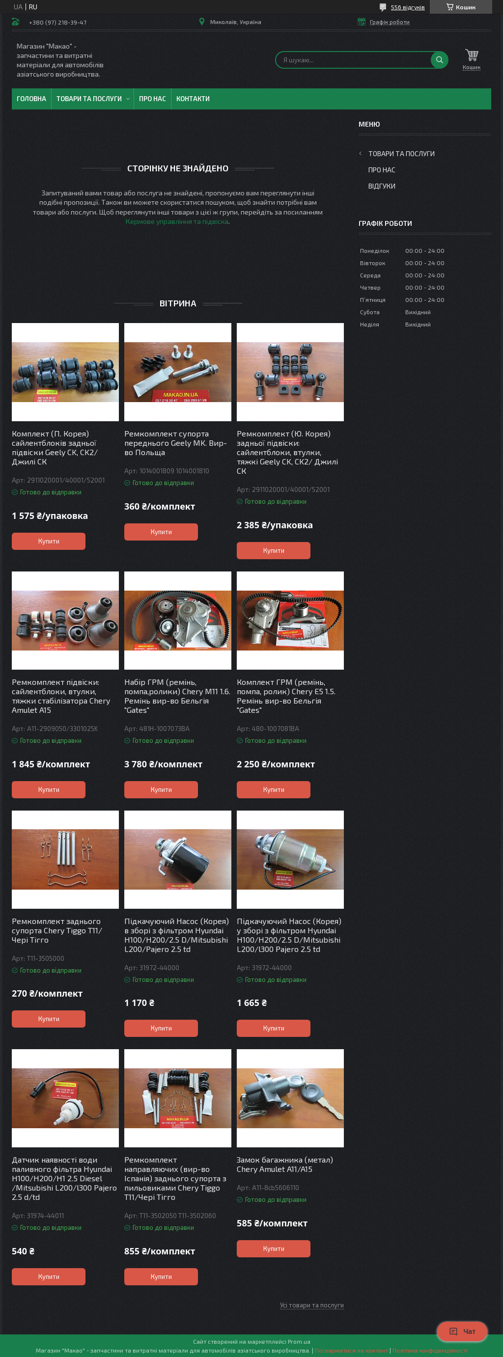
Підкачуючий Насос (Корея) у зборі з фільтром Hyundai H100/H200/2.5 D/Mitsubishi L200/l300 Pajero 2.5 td (289, 934)
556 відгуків (408, 6)
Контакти (193, 99)
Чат (462, 1331)
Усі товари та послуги (312, 1305)
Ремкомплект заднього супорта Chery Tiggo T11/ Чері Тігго (57, 930)
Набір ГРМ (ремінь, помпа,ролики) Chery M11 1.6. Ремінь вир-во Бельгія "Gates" (177, 695)
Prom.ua (299, 1341)
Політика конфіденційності (430, 1350)
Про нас (152, 99)
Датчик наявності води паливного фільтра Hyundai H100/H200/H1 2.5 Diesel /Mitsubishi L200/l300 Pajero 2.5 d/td (64, 1178)
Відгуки (381, 186)
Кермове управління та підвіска (177, 221)
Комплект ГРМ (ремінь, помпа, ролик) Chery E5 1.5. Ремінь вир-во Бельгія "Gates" (286, 695)
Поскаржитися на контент (351, 1350)
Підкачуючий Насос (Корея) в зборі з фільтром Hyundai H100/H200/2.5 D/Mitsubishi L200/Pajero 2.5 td (176, 934)
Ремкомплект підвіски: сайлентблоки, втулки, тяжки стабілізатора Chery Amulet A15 (61, 695)
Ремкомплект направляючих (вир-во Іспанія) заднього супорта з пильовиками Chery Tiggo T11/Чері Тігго (175, 1178)
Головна (31, 99)
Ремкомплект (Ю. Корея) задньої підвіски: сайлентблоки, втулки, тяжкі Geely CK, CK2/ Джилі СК (287, 452)
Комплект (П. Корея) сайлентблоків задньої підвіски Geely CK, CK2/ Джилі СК (55, 447)
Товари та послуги (89, 99)
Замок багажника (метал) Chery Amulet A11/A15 (285, 1164)
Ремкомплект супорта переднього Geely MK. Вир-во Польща (175, 443)
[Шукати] (439, 60)
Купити (48, 541)
